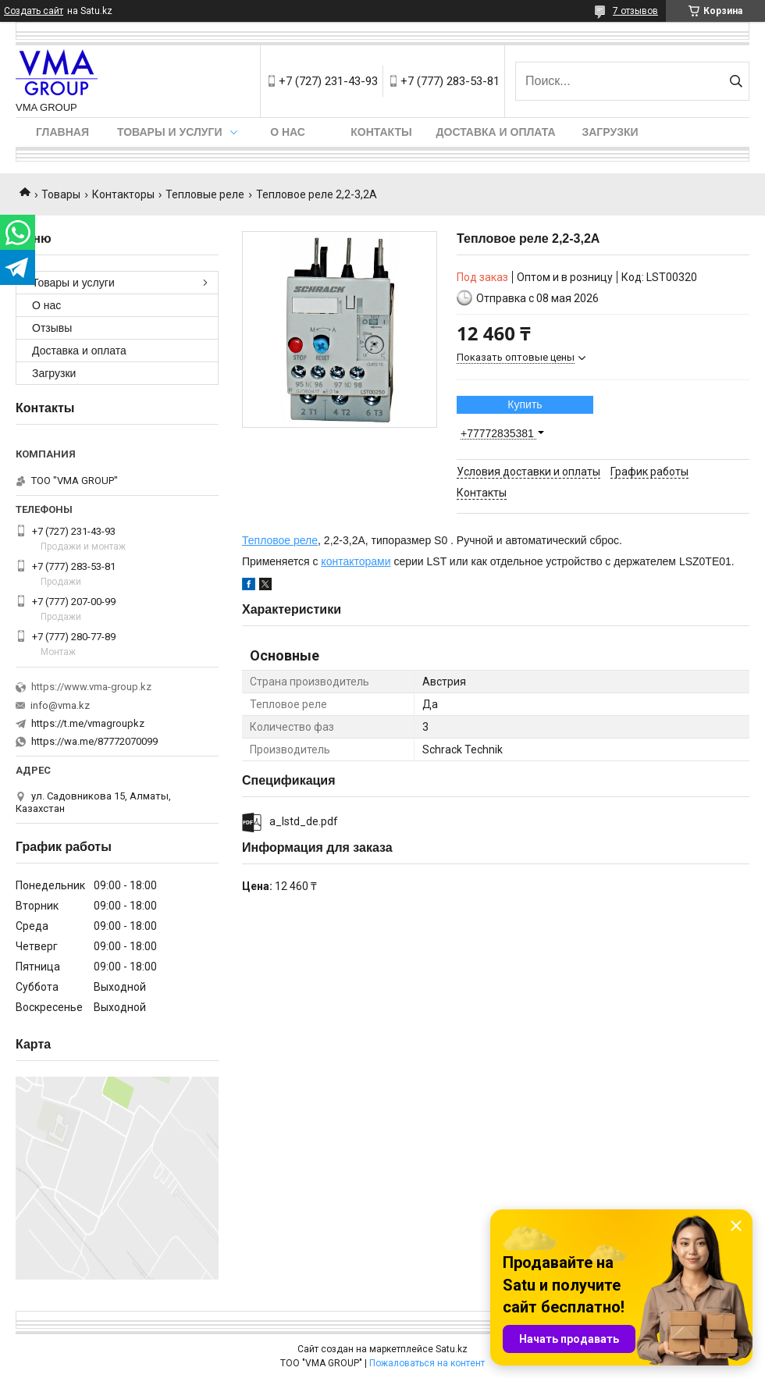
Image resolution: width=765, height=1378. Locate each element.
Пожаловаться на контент (427, 1363)
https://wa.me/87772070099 (94, 741)
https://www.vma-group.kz (91, 687)
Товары (60, 194)
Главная (62, 132)
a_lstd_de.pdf (303, 821)
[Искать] (735, 81)
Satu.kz (452, 1349)
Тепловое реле (280, 540)
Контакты (380, 132)
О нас (287, 132)
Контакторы (123, 194)
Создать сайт (33, 10)
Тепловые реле (204, 194)
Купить (524, 404)
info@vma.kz (60, 705)
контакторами (355, 561)
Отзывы (52, 328)
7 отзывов (635, 10)
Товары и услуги (169, 132)
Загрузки (610, 132)
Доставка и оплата (496, 132)
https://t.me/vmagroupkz (87, 723)
